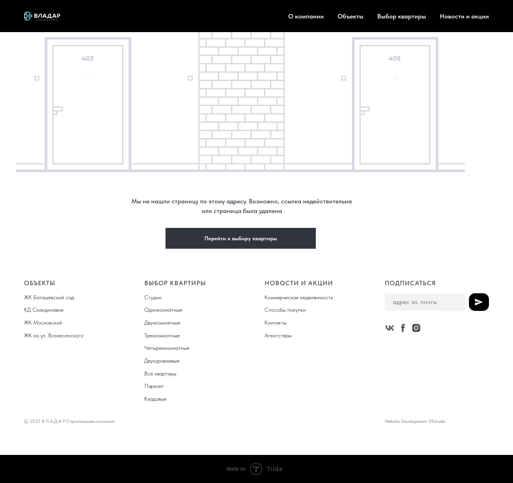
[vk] (390, 328)
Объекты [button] (350, 16)
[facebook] (403, 328)
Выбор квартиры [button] (401, 16)
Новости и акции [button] (464, 16)
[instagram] (416, 328)
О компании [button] (306, 16)
